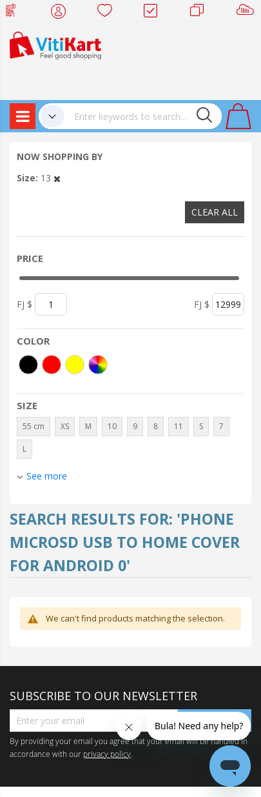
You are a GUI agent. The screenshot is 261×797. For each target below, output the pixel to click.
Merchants (201, 13)
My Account (62, 13)
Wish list (108, 13)
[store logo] (55, 44)
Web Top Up (16, 13)
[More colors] (98, 364)
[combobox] (143, 116)
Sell (248, 13)
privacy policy (107, 754)
